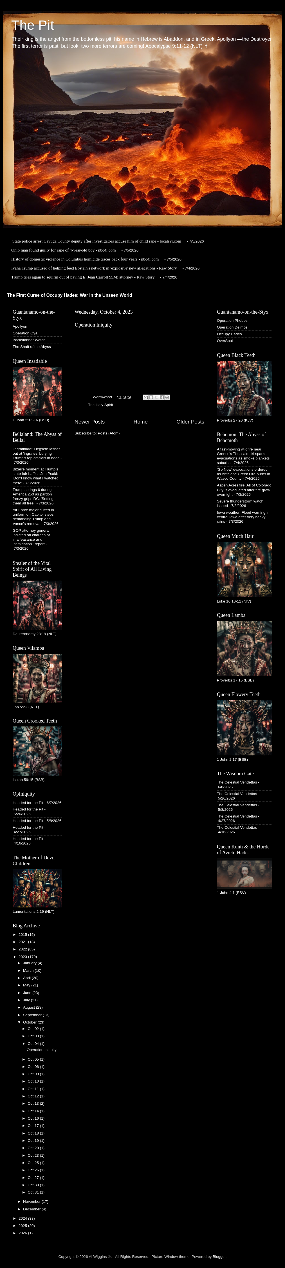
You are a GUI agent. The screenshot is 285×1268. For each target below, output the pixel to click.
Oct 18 (34, 1133)
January (30, 963)
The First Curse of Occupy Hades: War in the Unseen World (69, 295)
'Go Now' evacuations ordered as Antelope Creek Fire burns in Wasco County (243, 474)
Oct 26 (34, 1170)
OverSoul (225, 341)
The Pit (32, 25)
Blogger (219, 1257)
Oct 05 (34, 1059)
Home (141, 422)
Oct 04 (34, 1043)
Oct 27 (34, 1178)
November (32, 1201)
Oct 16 (34, 1118)
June (27, 993)
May (27, 985)
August (29, 1007)
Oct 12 (34, 1096)
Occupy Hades (229, 334)
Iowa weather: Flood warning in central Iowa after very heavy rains (243, 517)
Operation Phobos (232, 320)
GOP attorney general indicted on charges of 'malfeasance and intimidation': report (31, 537)
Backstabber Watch (29, 340)
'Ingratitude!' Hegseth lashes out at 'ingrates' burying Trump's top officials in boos (36, 453)
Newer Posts (90, 422)
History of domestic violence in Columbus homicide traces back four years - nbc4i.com (85, 259)
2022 (23, 949)
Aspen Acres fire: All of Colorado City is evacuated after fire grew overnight (244, 489)
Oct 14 (34, 1111)
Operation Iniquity (93, 325)
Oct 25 (34, 1163)
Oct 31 (34, 1192)
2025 (23, 1226)
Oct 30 (34, 1185)
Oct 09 (34, 1074)
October (30, 1022)
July (27, 1000)
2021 (23, 942)
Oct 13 (34, 1103)
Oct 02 (34, 1029)
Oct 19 (34, 1140)
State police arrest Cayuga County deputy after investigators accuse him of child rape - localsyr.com (96, 241)
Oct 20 (34, 1148)
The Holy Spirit (100, 405)
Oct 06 (34, 1067)
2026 (23, 1233)
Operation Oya (25, 333)
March (29, 970)
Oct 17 (34, 1126)
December (32, 1209)
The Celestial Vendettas (237, 782)
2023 (23, 957)
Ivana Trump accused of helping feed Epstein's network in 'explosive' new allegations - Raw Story (94, 268)
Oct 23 (34, 1155)
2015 (23, 934)
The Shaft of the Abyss (32, 347)
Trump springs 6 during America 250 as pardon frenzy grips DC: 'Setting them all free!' (33, 497)
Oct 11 (34, 1089)
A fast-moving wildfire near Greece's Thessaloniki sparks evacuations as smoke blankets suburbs (243, 456)
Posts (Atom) (109, 433)
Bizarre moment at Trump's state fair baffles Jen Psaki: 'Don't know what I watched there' (36, 476)
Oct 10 (34, 1081)
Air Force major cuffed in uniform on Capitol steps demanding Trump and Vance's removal (33, 517)
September (33, 1015)
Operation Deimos (232, 327)
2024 (23, 1218)
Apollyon (20, 326)
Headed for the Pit (28, 803)
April (27, 978)
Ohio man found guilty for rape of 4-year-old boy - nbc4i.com (63, 250)
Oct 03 (34, 1036)
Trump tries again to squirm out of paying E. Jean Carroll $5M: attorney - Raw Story (82, 277)
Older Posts (190, 422)
